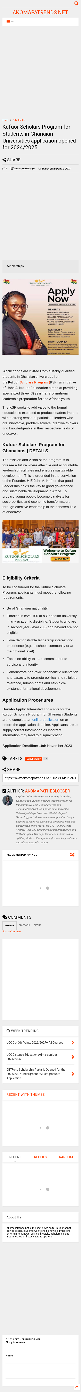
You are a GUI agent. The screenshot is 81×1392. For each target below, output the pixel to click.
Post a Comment (12, 931)
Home (5, 120)
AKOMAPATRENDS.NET (40, 12)
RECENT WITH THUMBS (26, 1095)
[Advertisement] (40, 72)
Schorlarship (19, 120)
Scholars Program (33, 382)
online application (45, 720)
